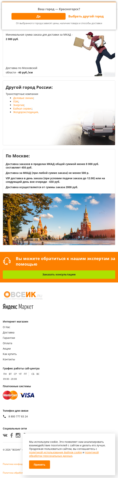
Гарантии (9, 338)
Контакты (9, 359)
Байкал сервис (22, 108)
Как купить (10, 354)
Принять (39, 464)
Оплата (7, 343)
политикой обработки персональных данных (64, 454)
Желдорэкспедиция (25, 112)
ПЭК (15, 101)
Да (38, 16)
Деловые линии (23, 98)
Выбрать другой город (86, 16)
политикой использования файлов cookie (55, 452)
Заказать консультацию (59, 274)
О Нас (6, 327)
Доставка (8, 332)
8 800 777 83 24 (18, 416)
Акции (7, 348)
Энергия (18, 105)
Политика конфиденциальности (21, 464)
